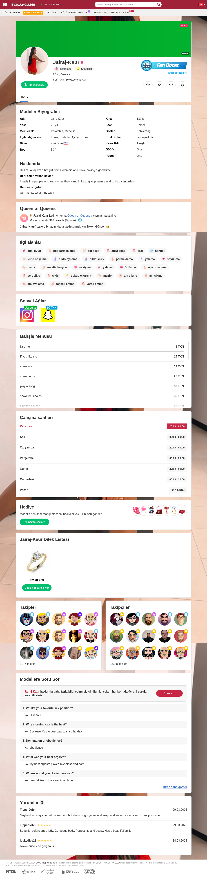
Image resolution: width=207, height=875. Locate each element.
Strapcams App (120, 12)
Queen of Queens (78, 215)
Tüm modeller (11, 12)
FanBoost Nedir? (177, 72)
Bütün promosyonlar (75, 12)
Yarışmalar (99, 12)
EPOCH (99, 863)
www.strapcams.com (46, 863)
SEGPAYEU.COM (114, 863)
